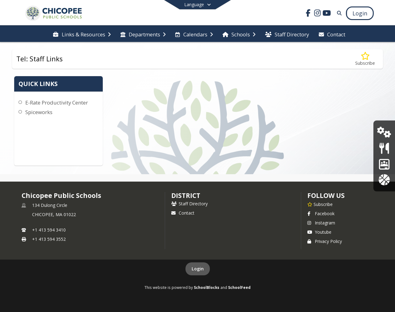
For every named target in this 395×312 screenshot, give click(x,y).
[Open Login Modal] (360, 13)
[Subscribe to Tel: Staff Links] (365, 59)
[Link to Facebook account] (308, 14)
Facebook (321, 213)
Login (198, 269)
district (185, 195)
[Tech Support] (384, 132)
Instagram (321, 223)
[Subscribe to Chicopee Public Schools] (320, 204)
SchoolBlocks (206, 287)
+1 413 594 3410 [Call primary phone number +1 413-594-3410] (49, 230)
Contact (182, 213)
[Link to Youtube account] (326, 14)
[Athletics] (384, 179)
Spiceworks (38, 112)
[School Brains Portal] (384, 163)
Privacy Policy (324, 241)
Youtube (319, 232)
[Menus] (384, 148)
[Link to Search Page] (338, 13)
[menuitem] (82, 34)
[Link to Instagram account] (317, 14)
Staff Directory (189, 204)
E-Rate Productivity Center (56, 102)
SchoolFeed (239, 287)
